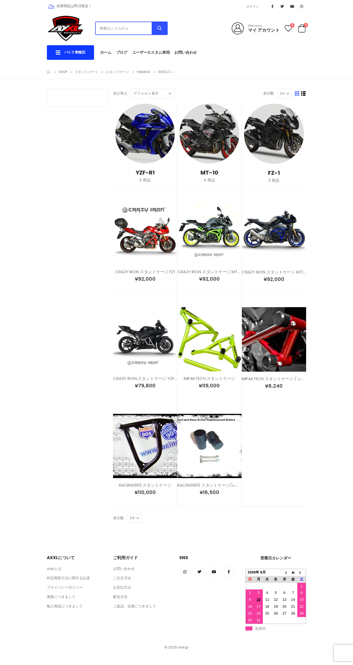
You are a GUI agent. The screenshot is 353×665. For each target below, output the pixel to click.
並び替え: (120, 93)
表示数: (269, 93)
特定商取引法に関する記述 (68, 578)
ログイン (252, 6)
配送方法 (120, 596)
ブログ (121, 52)
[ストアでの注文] (153, 93)
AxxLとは (54, 568)
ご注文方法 (122, 578)
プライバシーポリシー (65, 587)
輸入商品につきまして (65, 606)
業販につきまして (61, 596)
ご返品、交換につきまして (134, 606)
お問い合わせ (185, 52)
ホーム (105, 52)
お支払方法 (122, 587)
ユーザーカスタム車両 (151, 52)
